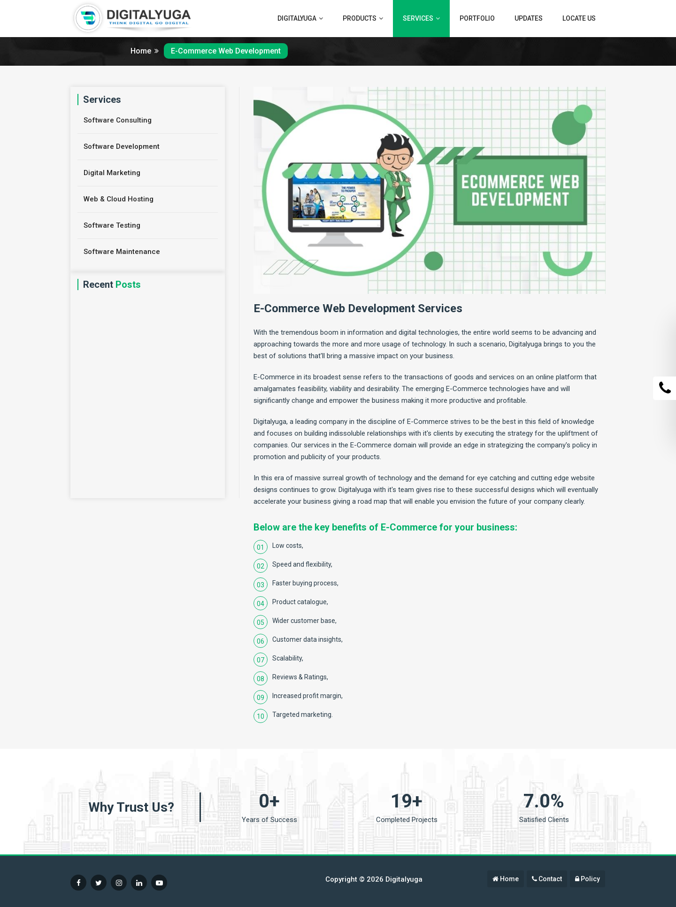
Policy (587, 879)
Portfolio (477, 18)
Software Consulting (118, 120)
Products (363, 18)
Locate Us (579, 18)
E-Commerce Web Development (226, 50)
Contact (547, 879)
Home (145, 50)
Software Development (122, 146)
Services (421, 18)
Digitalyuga (300, 18)
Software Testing (112, 225)
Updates (529, 18)
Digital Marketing (112, 173)
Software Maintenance (122, 251)
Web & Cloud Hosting (119, 199)
